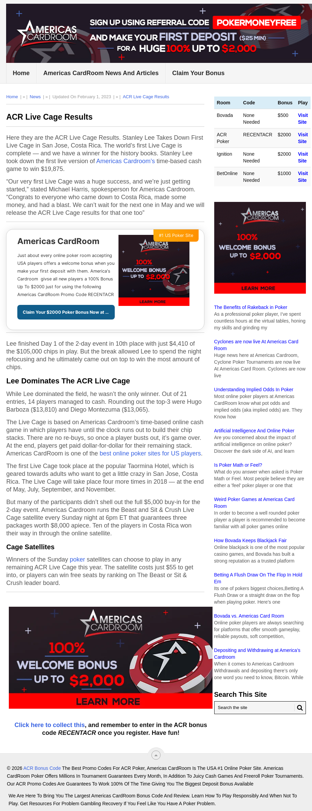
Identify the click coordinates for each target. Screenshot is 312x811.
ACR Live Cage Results (146, 96)
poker (77, 559)
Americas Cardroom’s (125, 161)
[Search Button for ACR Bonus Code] (298, 707)
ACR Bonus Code (42, 768)
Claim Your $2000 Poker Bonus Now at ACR (69, 312)
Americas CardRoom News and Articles (101, 73)
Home (21, 73)
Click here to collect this (50, 725)
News (35, 96)
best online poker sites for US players (150, 453)
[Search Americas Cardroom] (260, 707)
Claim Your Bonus (198, 73)
